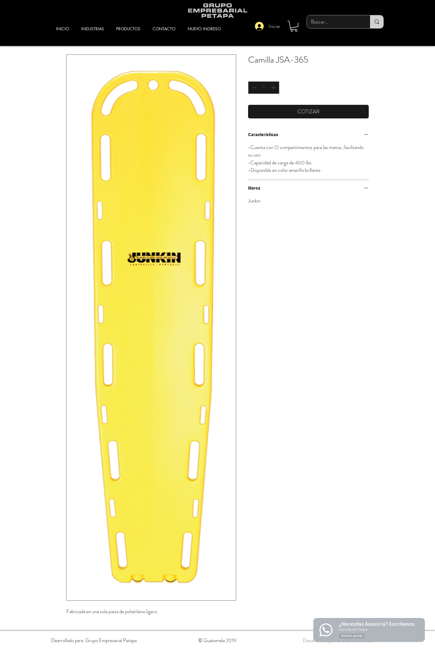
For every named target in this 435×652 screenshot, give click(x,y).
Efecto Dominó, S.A (357, 640)
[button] (294, 26)
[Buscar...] (333, 21)
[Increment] (274, 88)
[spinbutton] (264, 88)
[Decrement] (253, 88)
